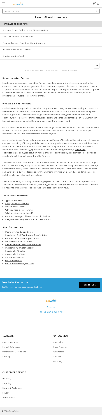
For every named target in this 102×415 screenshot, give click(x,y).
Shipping (6, 383)
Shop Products (60, 347)
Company (57, 361)
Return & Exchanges (12, 388)
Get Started (58, 351)
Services (57, 356)
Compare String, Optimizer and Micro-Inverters (25, 30)
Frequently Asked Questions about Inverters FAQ (28, 219)
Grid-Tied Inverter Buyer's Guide (18, 36)
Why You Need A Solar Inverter (17, 49)
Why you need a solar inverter (19, 210)
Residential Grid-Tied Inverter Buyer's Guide (26, 235)
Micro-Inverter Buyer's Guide (19, 232)
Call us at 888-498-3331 (51, 312)
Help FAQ (6, 378)
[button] (96, 66)
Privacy (5, 393)
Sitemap (6, 356)
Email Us (51, 307)
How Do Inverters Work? (14, 56)
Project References (11, 347)
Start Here (90, 285)
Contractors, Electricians (14, 351)
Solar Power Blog (10, 342)
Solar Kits (58, 342)
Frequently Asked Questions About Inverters (24, 43)
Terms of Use (8, 397)
